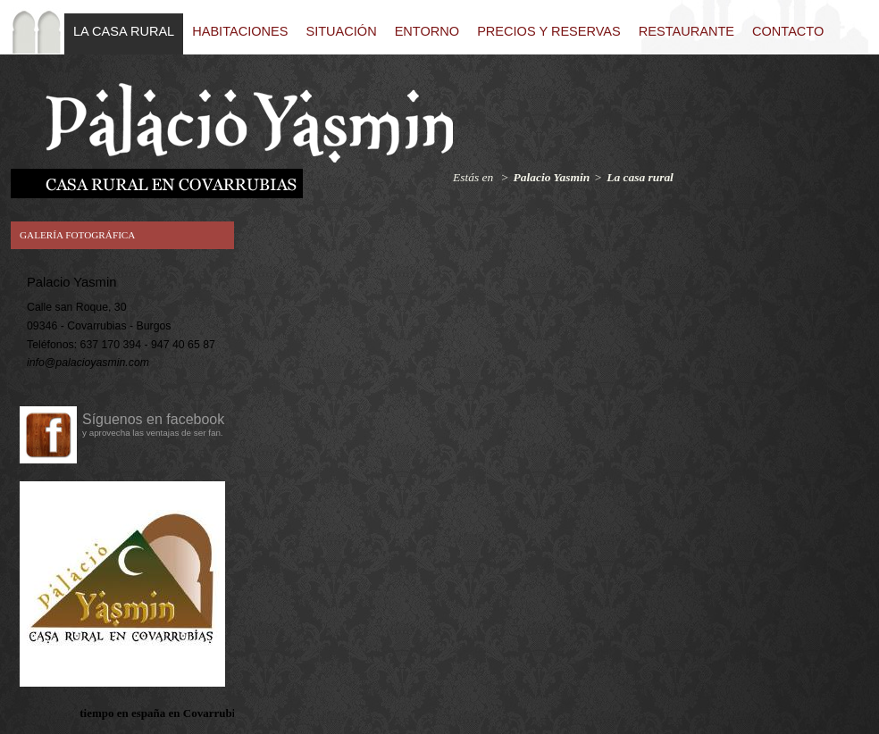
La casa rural (123, 31)
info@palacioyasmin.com (88, 362)
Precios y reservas (549, 31)
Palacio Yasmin (552, 177)
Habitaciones (240, 31)
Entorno (427, 31)
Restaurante (686, 31)
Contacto (788, 31)
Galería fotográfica (77, 234)
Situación (341, 31)
